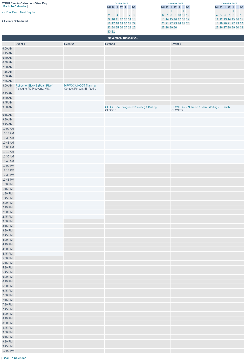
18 (117, 23)
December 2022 (229, 3)
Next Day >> (27, 12)
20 (125, 23)
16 (109, 23)
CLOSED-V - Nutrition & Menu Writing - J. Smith (201, 107)
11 (117, 19)
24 (113, 27)
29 (133, 27)
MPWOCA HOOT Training (80, 85)
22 (133, 23)
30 (109, 31)
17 (113, 23)
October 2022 (121, 3)
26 (121, 27)
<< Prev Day (9, 12)
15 (133, 19)
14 (129, 19)
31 (113, 31)
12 (121, 19)
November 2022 (175, 3)
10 (113, 19)
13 (125, 19)
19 (121, 23)
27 (125, 27)
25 (117, 27)
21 (129, 23)
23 (109, 27)
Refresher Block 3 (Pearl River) (34, 85)
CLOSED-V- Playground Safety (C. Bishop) (131, 107)
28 (129, 27)
